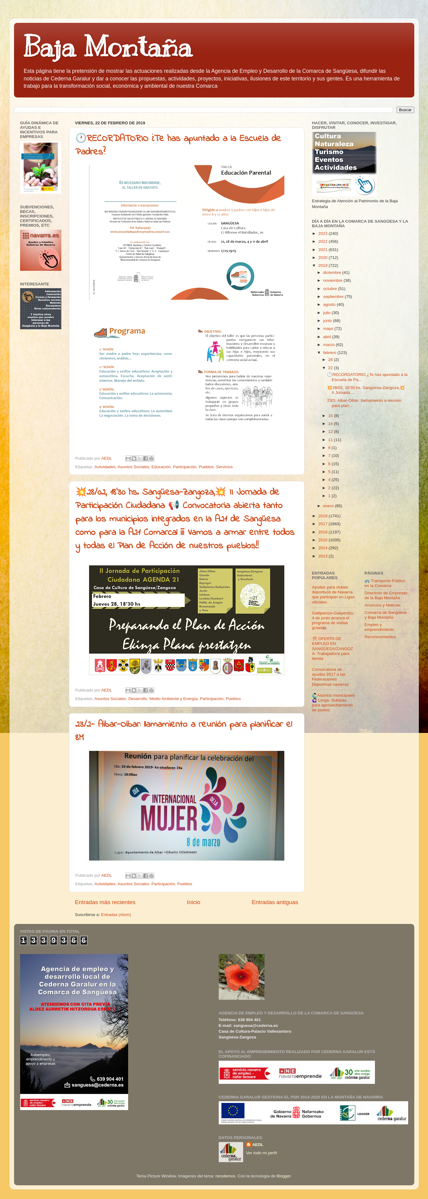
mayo (329, 328)
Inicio (193, 902)
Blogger (284, 1176)
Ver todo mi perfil (261, 1153)
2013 (323, 556)
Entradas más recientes (105, 902)
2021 (323, 249)
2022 (323, 241)
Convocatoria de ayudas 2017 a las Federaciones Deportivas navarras (330, 677)
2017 (323, 524)
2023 (323, 233)
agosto (330, 304)
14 (331, 423)
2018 (323, 516)
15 (331, 415)
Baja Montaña (107, 47)
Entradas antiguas (275, 902)
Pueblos (206, 467)
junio (328, 320)
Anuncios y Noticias (383, 605)
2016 (323, 532)
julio (327, 312)
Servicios (224, 467)
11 (331, 439)
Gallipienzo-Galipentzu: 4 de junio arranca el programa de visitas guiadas (333, 620)
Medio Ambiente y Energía (173, 698)
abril (327, 336)
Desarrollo (137, 698)
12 (331, 431)
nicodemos (225, 1176)
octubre (330, 288)
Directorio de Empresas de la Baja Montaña (386, 595)
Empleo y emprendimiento (379, 627)
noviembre (333, 280)
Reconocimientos (380, 637)
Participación (184, 467)
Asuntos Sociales (133, 467)
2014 (323, 548)
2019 (323, 265)
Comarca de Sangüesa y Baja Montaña (386, 615)
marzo (329, 344)
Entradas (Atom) (116, 914)
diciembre (332, 272)
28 (331, 359)
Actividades (105, 467)
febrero (330, 352)
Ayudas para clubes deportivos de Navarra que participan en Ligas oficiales (333, 594)
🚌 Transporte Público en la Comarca (385, 583)
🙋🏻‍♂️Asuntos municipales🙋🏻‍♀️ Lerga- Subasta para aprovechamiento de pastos (333, 703)
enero (329, 506)
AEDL (258, 1144)
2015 (323, 540)
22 (331, 368)
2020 (323, 257)
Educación (161, 467)
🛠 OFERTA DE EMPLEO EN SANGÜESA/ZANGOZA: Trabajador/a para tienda (332, 648)
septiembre (334, 296)
